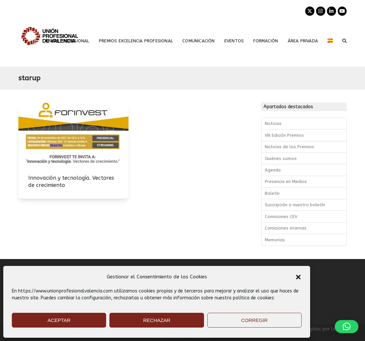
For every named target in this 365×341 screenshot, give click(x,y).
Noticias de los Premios (289, 146)
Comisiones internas (286, 228)
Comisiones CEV (281, 216)
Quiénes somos (281, 158)
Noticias (273, 123)
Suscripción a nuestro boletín (295, 204)
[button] (298, 277)
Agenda (273, 170)
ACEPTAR (59, 320)
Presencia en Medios (286, 181)
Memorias (275, 239)
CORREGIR (254, 320)
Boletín (272, 193)
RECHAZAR (157, 320)
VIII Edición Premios (284, 135)
